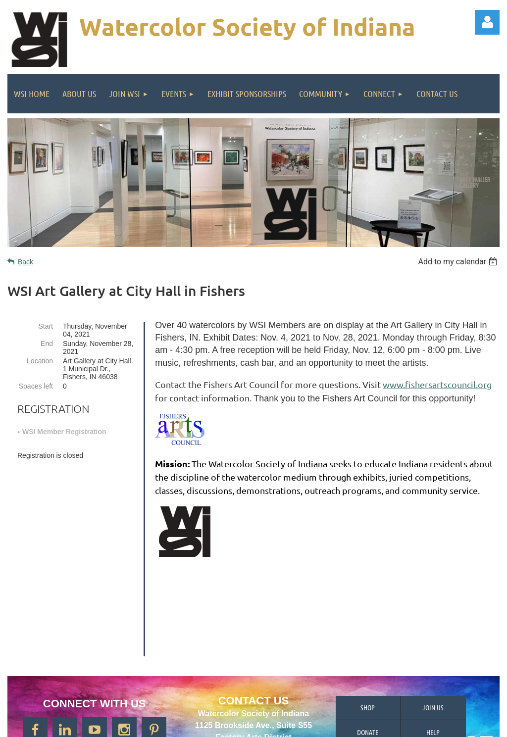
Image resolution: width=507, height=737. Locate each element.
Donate (367, 648)
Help (433, 648)
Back (25, 262)
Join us (433, 623)
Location (40, 361)
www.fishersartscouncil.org (437, 384)
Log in (487, 22)
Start (45, 326)
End (47, 343)
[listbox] (459, 261)
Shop (367, 623)
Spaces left (36, 386)
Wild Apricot (386, 725)
